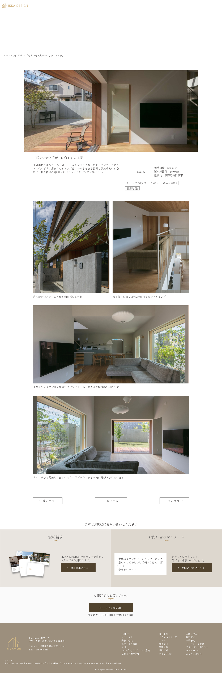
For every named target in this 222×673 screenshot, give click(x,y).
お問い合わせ (192, 634)
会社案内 (163, 643)
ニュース (163, 640)
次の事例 (173, 501)
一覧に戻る (111, 501)
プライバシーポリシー (197, 647)
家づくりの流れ (129, 643)
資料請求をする (79, 568)
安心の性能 (127, 640)
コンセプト (127, 637)
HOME (125, 634)
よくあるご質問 (194, 653)
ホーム (6, 55)
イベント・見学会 (195, 643)
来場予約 (200, 4)
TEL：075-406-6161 (111, 607)
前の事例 (48, 501)
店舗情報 (163, 647)
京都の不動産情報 (130, 653)
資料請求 (174, 4)
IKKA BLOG (192, 650)
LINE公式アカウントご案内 (135, 650)
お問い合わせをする (193, 568)
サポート (125, 647)
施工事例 (18, 55)
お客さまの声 (165, 653)
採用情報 (163, 650)
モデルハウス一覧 (168, 637)
